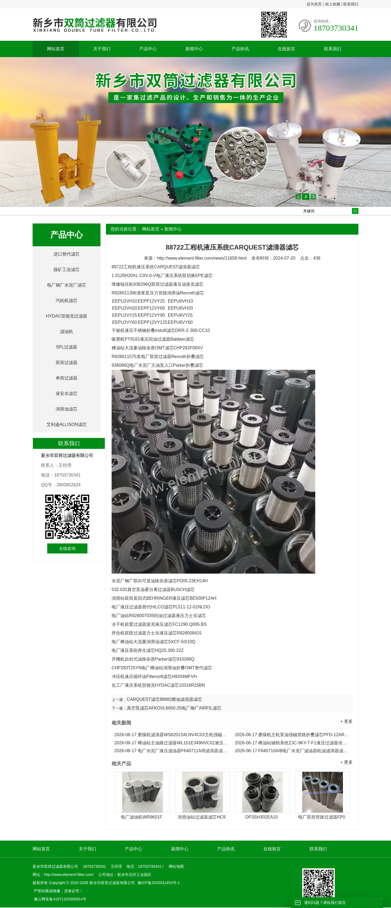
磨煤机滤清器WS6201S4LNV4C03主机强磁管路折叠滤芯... (171, 734)
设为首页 (314, 4)
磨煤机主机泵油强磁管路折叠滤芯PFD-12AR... (291, 734)
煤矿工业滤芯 (66, 269)
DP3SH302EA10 (261, 817)
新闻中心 (194, 48)
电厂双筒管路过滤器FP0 (321, 817)
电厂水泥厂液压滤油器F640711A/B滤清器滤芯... (171, 750)
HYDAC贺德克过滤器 (66, 316)
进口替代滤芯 (66, 254)
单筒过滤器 (66, 378)
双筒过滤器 (66, 362)
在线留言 (286, 48)
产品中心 (148, 48)
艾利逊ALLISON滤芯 (66, 424)
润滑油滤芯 (66, 409)
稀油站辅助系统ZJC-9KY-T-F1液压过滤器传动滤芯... (292, 743)
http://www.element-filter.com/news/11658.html (202, 258)
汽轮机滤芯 (66, 300)
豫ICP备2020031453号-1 (158, 883)
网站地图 (176, 866)
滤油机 (66, 331)
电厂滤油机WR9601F (141, 817)
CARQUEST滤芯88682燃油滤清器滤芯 (164, 699)
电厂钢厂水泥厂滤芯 (66, 285)
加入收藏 (332, 4)
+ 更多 (346, 721)
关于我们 (102, 48)
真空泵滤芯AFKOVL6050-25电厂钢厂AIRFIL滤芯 (174, 708)
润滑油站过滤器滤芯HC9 (201, 817)
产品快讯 (240, 48)
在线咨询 (67, 548)
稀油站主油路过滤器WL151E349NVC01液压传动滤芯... (171, 743)
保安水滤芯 (66, 393)
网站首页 (55, 48)
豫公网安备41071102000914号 (60, 899)
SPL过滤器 (66, 347)
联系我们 (350, 4)
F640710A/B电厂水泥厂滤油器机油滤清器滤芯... (292, 750)
